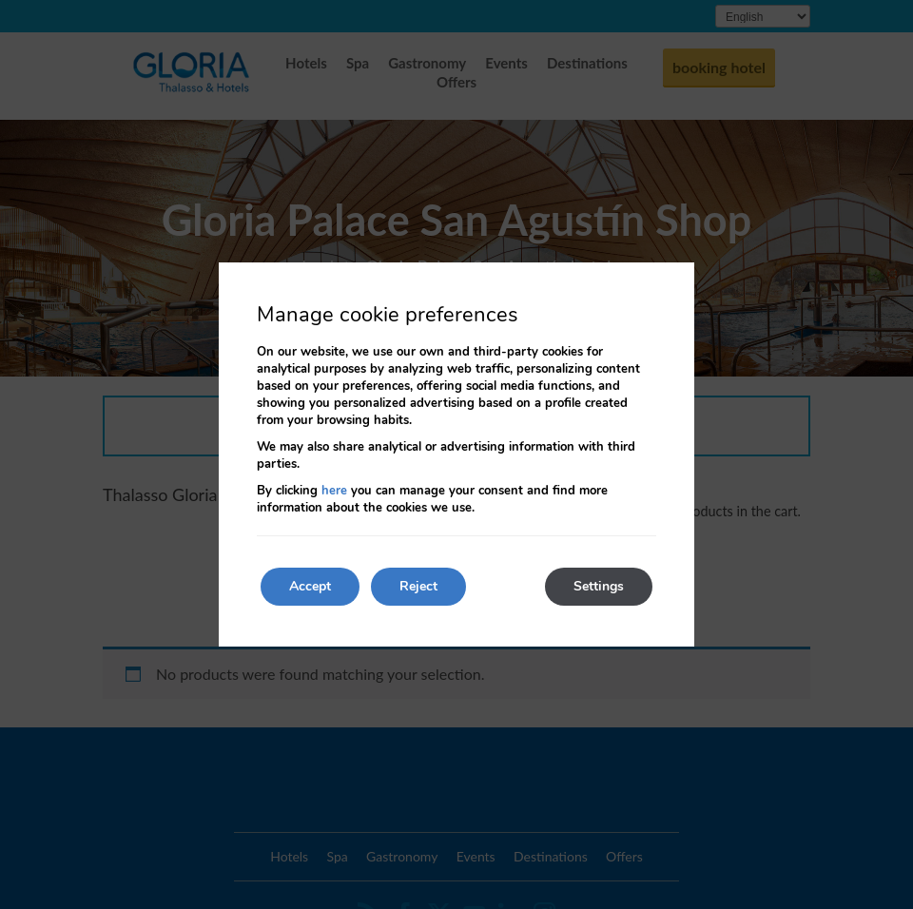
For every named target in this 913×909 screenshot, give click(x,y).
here (334, 490)
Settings (598, 586)
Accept (310, 586)
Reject (418, 586)
